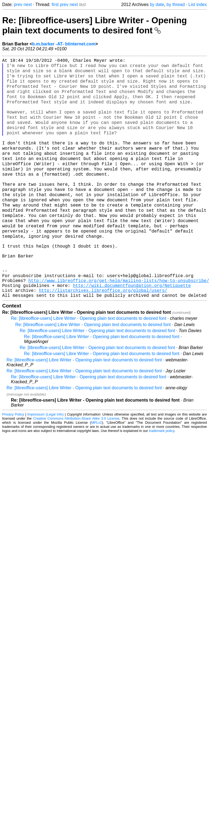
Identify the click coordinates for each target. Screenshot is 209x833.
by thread (175, 4)
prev (18, 4)
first (55, 4)
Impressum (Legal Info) (45, 457)
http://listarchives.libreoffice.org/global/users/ (103, 332)
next (27, 4)
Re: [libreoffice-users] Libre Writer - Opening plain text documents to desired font (94, 25)
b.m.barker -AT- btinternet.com (63, 44)
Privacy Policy (13, 457)
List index (197, 4)
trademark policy (161, 474)
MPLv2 (96, 465)
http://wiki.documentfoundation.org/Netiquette (132, 326)
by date (157, 4)
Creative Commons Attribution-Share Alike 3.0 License (76, 461)
